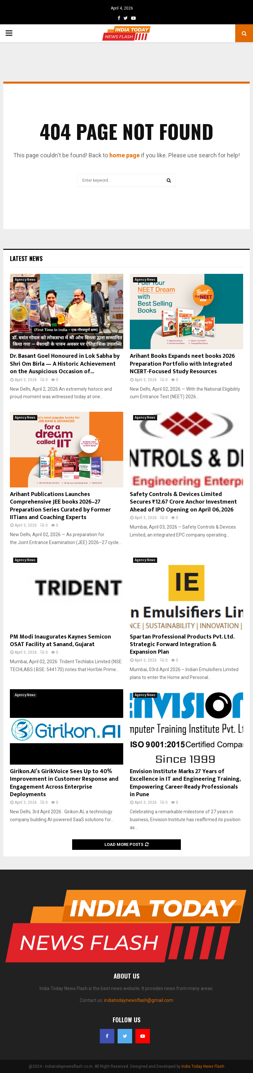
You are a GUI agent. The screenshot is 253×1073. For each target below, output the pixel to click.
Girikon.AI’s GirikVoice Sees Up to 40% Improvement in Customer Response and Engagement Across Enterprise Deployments (64, 783)
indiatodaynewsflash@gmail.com (138, 1000)
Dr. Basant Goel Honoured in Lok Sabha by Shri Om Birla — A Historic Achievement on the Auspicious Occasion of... (65, 364)
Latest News (26, 258)
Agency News (25, 279)
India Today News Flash (203, 1066)
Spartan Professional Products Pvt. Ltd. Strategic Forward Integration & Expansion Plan (182, 644)
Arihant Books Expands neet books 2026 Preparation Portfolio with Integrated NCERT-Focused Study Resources (182, 364)
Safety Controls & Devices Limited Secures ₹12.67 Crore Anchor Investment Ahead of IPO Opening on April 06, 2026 (183, 502)
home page (124, 155)
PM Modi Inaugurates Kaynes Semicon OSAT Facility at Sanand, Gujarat (60, 640)
